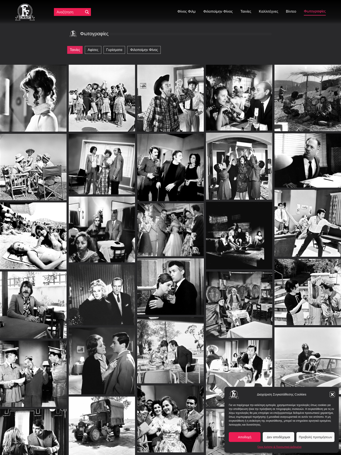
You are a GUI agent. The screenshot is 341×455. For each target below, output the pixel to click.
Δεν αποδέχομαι (278, 437)
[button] (332, 394)
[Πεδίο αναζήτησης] (70, 12)
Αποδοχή (244, 437)
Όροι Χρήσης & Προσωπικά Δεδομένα (279, 446)
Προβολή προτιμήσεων (315, 437)
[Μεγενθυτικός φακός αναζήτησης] (87, 12)
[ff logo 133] (25, 5)
